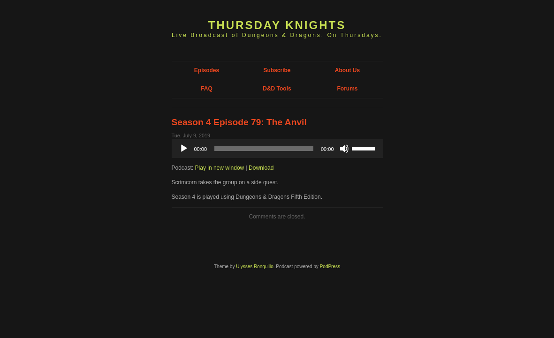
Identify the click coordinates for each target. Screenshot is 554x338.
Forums (347, 88)
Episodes (206, 70)
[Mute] (344, 148)
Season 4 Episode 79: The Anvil (239, 122)
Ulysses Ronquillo (254, 266)
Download (261, 168)
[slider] (263, 148)
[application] (277, 148)
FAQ (206, 88)
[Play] (184, 148)
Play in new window (219, 168)
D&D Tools (277, 88)
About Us (347, 70)
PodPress (330, 266)
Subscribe (276, 70)
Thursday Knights (277, 25)
